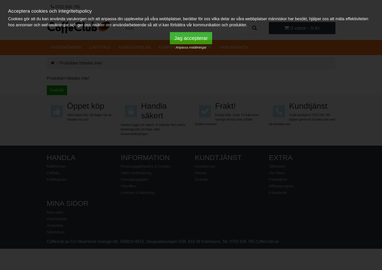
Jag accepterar (191, 38)
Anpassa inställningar (191, 47)
